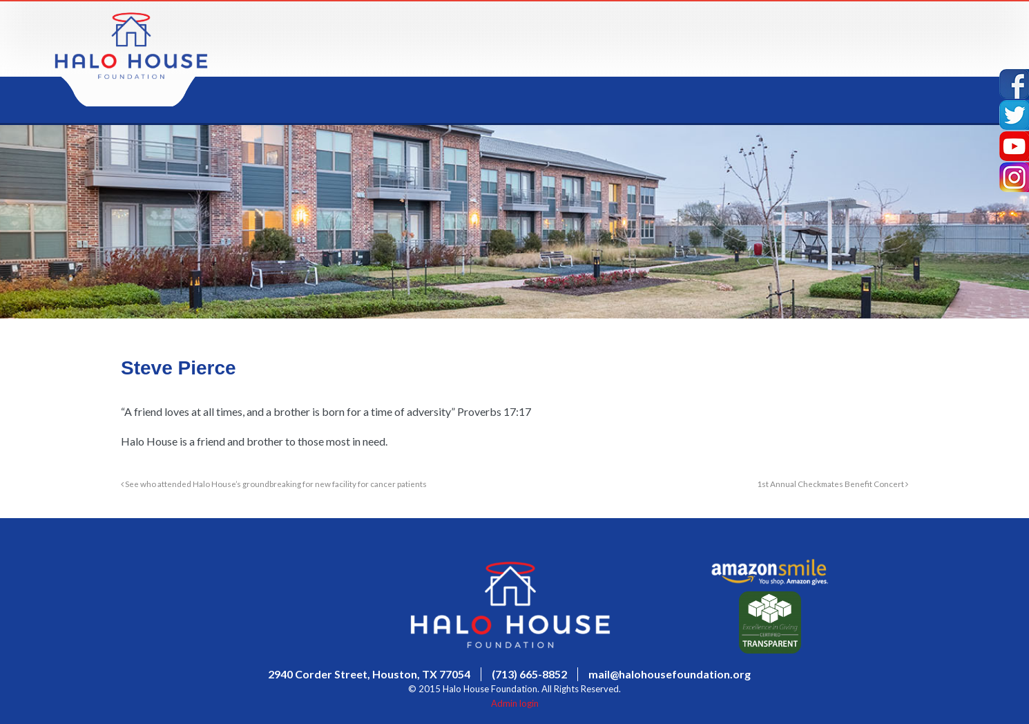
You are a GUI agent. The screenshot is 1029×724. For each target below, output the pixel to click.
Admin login (515, 703)
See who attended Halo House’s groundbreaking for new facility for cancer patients (274, 483)
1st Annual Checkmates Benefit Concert (832, 483)
